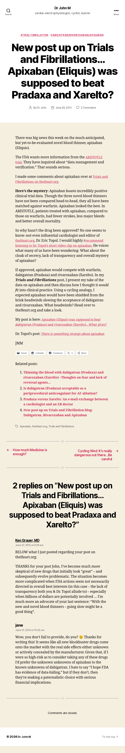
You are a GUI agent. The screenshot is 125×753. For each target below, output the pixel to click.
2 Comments (89, 108)
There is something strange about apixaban (75, 340)
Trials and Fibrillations (62, 432)
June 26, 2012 (63, 108)
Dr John (41, 108)
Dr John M (62, 8)
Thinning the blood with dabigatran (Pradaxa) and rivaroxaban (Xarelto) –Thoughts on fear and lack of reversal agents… (65, 383)
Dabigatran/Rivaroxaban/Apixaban (78, 35)
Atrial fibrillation (34, 35)
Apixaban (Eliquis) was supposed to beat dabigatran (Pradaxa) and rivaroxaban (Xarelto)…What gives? (60, 325)
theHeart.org (25, 241)
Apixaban (25, 432)
